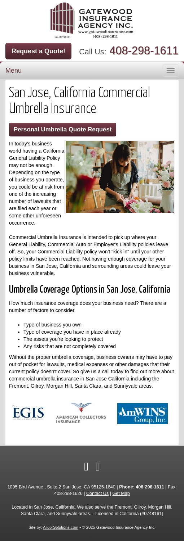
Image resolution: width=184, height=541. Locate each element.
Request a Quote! (38, 51)
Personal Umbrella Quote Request (62, 129)
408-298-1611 (144, 50)
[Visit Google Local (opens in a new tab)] (98, 466)
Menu (13, 70)
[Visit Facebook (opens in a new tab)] (86, 466)
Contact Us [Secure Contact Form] (97, 493)
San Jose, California (54, 507)
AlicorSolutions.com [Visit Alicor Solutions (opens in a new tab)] (60, 527)
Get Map (121, 493)
